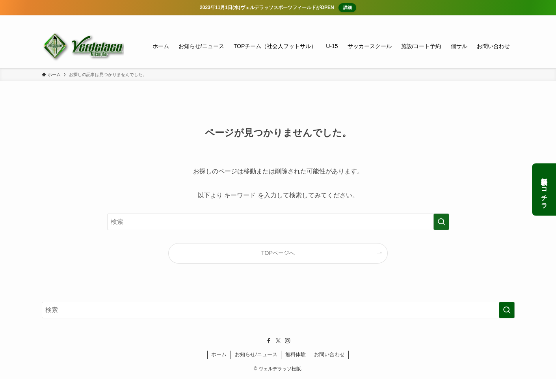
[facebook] (479, 19)
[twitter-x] (489, 19)
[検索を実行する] (441, 222)
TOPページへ (278, 253)
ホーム (219, 354)
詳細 (346, 7)
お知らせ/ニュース (256, 354)
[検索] (509, 19)
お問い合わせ (329, 354)
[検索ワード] (278, 222)
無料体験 (295, 354)
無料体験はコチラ (544, 189)
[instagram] (499, 19)
